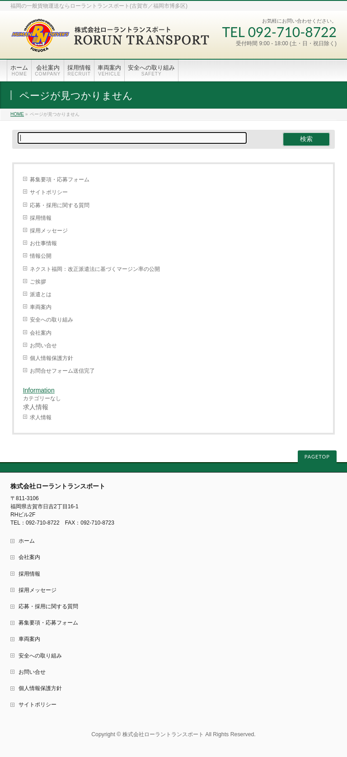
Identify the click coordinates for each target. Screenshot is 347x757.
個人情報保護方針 (51, 358)
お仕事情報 (43, 243)
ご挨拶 (38, 282)
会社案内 (41, 333)
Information (39, 390)
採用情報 (41, 218)
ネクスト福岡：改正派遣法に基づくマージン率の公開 (95, 269)
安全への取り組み (51, 320)
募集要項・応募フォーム (59, 179)
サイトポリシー (49, 192)
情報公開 (41, 256)
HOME (17, 114)
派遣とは (41, 294)
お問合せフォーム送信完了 (62, 371)
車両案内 (41, 307)
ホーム (27, 541)
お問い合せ (43, 345)
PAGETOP (317, 456)
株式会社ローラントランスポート (163, 734)
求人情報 (41, 417)
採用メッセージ (49, 230)
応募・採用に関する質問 (59, 205)
